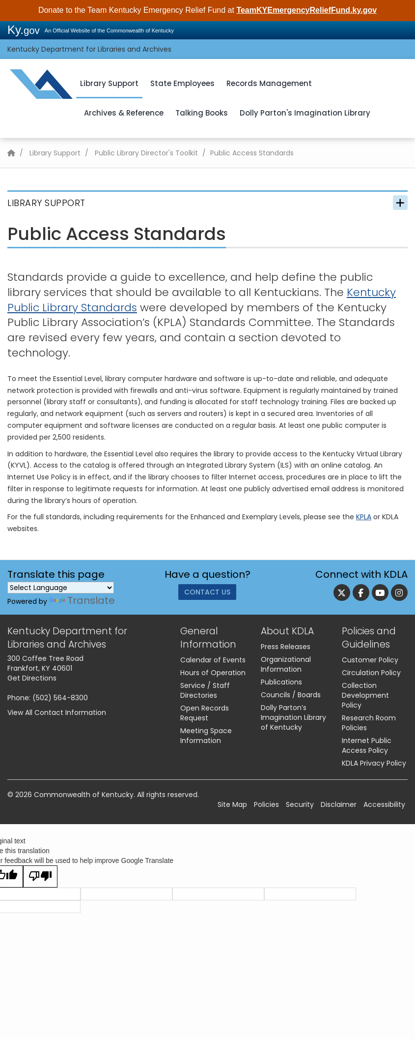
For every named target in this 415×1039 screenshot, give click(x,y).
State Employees (182, 83)
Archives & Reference (124, 113)
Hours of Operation (213, 673)
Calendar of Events (213, 660)
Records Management (269, 83)
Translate (82, 600)
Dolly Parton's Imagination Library (305, 113)
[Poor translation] (40, 876)
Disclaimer (339, 804)
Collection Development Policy (365, 695)
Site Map (232, 804)
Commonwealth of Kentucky (84, 795)
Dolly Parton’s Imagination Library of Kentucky (293, 717)
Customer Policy (370, 660)
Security (300, 804)
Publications (281, 682)
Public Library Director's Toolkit (146, 153)
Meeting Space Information (206, 735)
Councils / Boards (291, 695)
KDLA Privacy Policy (374, 763)
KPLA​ (363, 517)
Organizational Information (286, 664)
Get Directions (31, 678)
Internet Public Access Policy (366, 745)
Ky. (23, 29)
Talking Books (201, 113)
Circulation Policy (371, 673)
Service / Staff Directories (205, 690)
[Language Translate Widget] (60, 588)
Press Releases (285, 647)
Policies (266, 804)
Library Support (109, 83)
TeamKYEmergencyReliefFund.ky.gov (306, 10)
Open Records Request (204, 713)
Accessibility (384, 804)
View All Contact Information (56, 712)
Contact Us (207, 594)
